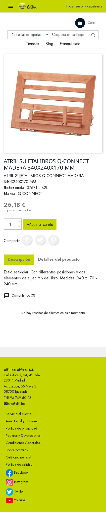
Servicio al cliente (18, 413)
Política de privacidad (21, 428)
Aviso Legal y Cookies (21, 421)
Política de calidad (19, 464)
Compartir (27, 240)
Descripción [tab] (19, 259)
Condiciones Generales (23, 442)
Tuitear (40, 240)
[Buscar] (74, 34)
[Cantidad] (10, 224)
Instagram (17, 482)
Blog (49, 44)
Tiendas (32, 44)
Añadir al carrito (40, 224)
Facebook (17, 473)
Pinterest (53, 240)
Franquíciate (70, 44)
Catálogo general (18, 457)
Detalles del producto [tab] (59, 259)
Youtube (15, 500)
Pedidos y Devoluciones (23, 435)
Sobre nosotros (17, 450)
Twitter (15, 492)
